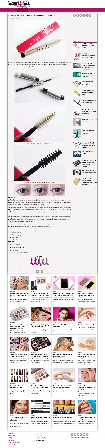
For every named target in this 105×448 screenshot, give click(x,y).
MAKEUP (22, 10)
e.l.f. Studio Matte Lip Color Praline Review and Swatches (89, 102)
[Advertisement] (69, 3)
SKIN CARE (33, 10)
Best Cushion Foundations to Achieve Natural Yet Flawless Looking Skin (86, 356)
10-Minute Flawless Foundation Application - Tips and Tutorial (86, 387)
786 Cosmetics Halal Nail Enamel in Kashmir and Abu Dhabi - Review (89, 172)
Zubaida (18, 18)
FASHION (52, 10)
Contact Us (39, 436)
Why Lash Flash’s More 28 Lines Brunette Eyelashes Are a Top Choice (86, 295)
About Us (38, 433)
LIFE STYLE (72, 10)
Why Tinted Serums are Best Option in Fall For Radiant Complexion (18, 419)
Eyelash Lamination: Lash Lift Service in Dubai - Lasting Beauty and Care (19, 295)
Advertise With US (41, 440)
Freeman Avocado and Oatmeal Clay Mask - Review (88, 92)
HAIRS (42, 10)
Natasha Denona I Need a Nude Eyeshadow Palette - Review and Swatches (18, 326)
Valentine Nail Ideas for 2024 (86, 325)
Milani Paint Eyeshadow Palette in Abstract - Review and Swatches (89, 111)
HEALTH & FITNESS (62, 10)
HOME (12, 10)
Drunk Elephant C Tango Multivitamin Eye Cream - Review (88, 45)
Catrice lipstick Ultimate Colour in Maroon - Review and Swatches (89, 132)
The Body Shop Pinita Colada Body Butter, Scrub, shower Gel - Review (89, 83)
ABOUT (81, 10)
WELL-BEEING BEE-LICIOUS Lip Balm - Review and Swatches (89, 75)
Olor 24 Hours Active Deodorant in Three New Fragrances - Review (88, 55)
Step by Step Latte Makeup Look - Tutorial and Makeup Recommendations (63, 356)
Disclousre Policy (41, 438)
